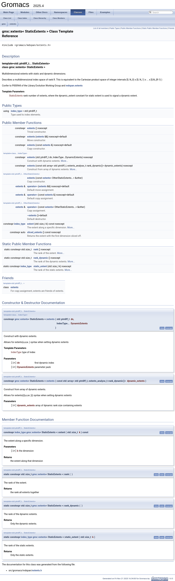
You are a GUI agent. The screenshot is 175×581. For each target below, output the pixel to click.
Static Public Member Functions (154, 28)
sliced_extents (34, 232)
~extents (31, 215)
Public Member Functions (131, 28)
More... (64, 160)
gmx (4, 24)
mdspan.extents (74, 85)
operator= (32, 186)
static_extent (40, 266)
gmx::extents (21, 319)
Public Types (115, 28)
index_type (16, 111)
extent (30, 223)
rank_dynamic (41, 257)
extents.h (37, 570)
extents (13, 24)
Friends (171, 28)
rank (36, 249)
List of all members (100, 28)
